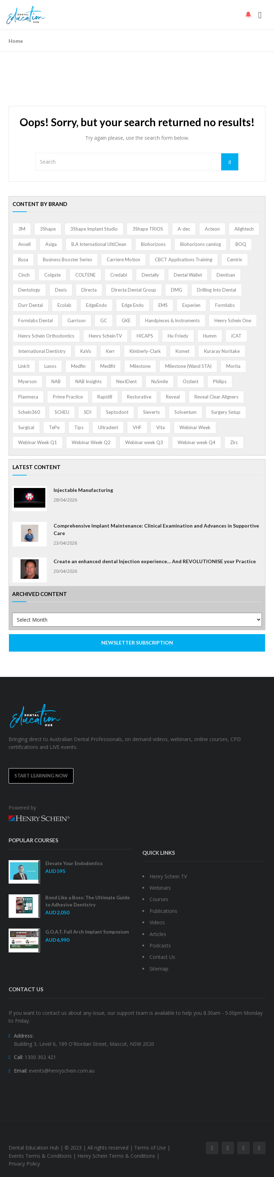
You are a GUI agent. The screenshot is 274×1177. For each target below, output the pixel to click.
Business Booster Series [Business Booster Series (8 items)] (67, 259)
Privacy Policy (24, 1163)
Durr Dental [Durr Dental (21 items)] (30, 305)
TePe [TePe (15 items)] (54, 427)
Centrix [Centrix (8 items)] (234, 259)
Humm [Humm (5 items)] (210, 336)
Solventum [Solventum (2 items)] (185, 412)
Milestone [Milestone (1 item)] (140, 366)
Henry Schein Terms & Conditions (116, 1155)
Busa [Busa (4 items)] (23, 259)
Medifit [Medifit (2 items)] (107, 366)
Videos (157, 922)
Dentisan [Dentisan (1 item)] (226, 275)
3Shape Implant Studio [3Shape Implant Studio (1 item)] (94, 229)
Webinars (160, 887)
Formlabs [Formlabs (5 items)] (225, 305)
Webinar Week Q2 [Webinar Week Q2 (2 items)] (91, 442)
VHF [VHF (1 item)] (137, 427)
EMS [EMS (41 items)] (163, 305)
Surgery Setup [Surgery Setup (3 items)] (225, 412)
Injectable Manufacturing (83, 490)
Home (16, 41)
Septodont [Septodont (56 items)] (117, 412)
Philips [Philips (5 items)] (220, 381)
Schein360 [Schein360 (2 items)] (29, 412)
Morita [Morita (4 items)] (233, 366)
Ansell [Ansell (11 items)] (24, 244)
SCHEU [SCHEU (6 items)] (62, 412)
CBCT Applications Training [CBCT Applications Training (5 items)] (183, 259)
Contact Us (162, 957)
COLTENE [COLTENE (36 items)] (85, 275)
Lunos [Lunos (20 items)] (50, 366)
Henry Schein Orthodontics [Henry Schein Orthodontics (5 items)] (46, 336)
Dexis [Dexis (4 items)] (61, 290)
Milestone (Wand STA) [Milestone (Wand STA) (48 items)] (188, 366)
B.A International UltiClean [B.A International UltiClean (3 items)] (98, 244)
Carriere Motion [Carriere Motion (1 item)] (123, 259)
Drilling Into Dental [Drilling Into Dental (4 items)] (216, 290)
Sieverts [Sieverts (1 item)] (151, 412)
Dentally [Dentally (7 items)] (150, 275)
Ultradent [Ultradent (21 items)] (108, 427)
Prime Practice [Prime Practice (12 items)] (68, 397)
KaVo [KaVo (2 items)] (85, 351)
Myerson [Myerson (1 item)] (27, 381)
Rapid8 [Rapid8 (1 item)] (104, 397)
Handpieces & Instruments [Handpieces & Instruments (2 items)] (172, 320)
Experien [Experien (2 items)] (191, 305)
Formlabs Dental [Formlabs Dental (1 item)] (35, 320)
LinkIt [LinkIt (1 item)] (24, 366)
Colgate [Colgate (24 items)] (52, 275)
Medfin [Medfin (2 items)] (78, 366)
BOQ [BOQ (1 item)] (240, 244)
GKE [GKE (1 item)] (126, 320)
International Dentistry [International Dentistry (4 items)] (42, 351)
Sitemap (158, 968)
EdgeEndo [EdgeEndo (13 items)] (96, 305)
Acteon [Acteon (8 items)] (212, 229)
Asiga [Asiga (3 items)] (51, 244)
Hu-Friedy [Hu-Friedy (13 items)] (178, 336)
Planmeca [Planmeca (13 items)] (28, 397)
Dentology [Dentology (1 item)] (29, 290)
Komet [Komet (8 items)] (182, 351)
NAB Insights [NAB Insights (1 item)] (88, 381)
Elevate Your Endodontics (74, 863)
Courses (158, 899)
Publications (163, 911)
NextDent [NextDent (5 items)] (126, 381)
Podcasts (160, 945)
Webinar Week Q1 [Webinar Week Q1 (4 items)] (37, 442)
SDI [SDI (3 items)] (87, 412)
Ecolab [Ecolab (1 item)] (64, 305)
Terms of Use (150, 1147)
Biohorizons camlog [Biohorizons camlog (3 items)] (200, 244)
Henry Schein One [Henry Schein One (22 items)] (232, 320)
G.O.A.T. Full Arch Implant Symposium (87, 932)
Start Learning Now (41, 775)
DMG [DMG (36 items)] (176, 290)
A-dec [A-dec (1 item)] (184, 229)
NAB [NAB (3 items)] (56, 381)
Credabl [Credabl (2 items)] (118, 275)
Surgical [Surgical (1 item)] (26, 427)
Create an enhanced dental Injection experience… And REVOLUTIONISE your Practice (155, 561)
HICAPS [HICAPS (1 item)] (145, 336)
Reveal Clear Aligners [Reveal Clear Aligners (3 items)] (216, 397)
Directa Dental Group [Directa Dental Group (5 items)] (133, 290)
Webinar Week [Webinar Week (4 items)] (194, 427)
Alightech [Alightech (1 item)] (244, 229)
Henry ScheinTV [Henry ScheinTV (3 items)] (105, 336)
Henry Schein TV (168, 876)
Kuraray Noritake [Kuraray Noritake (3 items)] (222, 351)
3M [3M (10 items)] (21, 229)
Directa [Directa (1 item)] (89, 290)
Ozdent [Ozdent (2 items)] (190, 381)
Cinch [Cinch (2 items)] (24, 275)
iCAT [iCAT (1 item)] (236, 336)
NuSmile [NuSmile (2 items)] (159, 381)
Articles (157, 934)
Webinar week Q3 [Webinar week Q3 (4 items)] (144, 442)
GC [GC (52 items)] (103, 320)
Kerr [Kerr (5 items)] (110, 351)
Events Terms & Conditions (40, 1155)
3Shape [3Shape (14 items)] (48, 229)
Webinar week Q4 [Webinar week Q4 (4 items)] (196, 442)
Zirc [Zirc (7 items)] (234, 442)
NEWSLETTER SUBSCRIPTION (137, 642)
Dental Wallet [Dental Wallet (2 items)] (188, 275)
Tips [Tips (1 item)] (78, 427)
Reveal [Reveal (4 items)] (173, 397)
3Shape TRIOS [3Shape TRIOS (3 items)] (147, 229)
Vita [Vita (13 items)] (160, 427)
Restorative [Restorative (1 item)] (139, 397)
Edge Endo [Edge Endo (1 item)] (133, 305)
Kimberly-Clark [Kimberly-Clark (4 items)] (145, 351)
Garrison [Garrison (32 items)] (76, 320)
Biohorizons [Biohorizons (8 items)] (153, 244)
